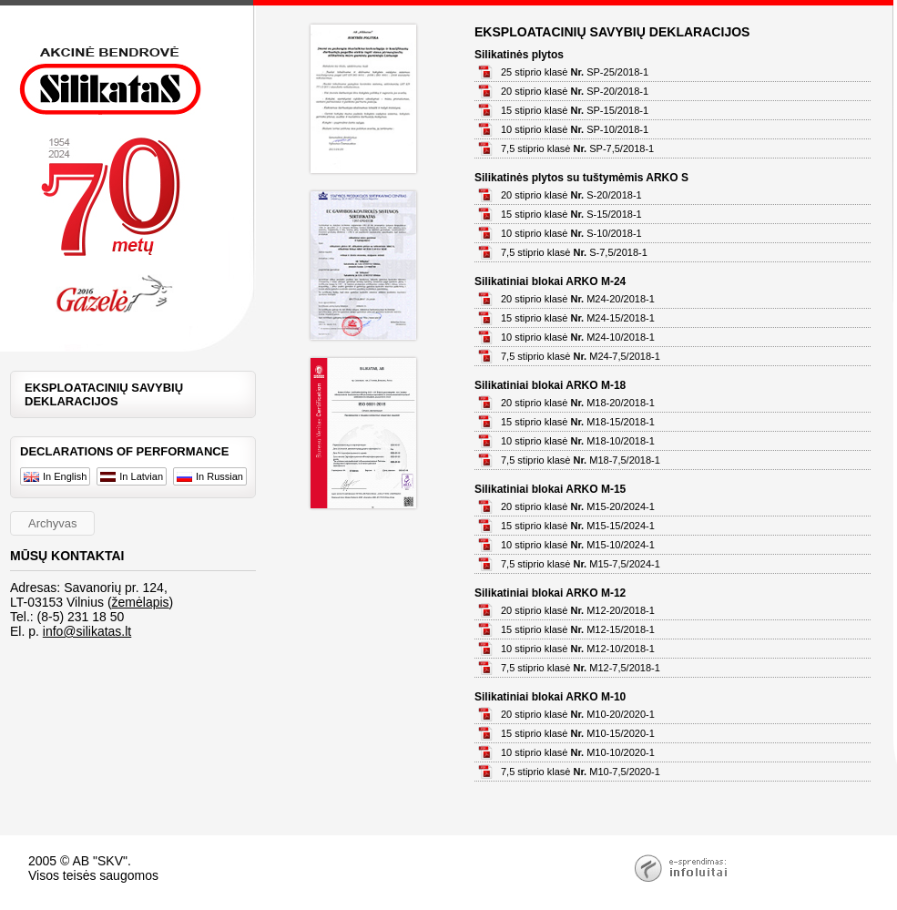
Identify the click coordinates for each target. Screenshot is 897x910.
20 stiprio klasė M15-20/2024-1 (578, 506)
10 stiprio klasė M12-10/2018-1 (578, 648)
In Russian (210, 476)
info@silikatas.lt (87, 631)
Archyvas (52, 523)
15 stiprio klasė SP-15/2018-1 (574, 110)
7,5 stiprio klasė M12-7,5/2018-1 (580, 667)
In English (55, 476)
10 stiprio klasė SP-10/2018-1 (574, 129)
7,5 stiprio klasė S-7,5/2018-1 (574, 252)
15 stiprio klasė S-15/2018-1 (571, 214)
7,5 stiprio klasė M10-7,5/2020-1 (580, 771)
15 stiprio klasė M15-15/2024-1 (578, 525)
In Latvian (131, 476)
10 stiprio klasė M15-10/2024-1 (578, 544)
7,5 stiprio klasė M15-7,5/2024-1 (580, 563)
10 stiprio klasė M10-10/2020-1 (578, 752)
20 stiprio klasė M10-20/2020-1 (578, 714)
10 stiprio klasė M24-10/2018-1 (578, 337)
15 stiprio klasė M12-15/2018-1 (578, 629)
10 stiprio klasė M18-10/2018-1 (578, 440)
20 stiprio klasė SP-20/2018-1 (574, 91)
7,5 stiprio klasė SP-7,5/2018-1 (577, 148)
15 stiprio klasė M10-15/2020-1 (578, 733)
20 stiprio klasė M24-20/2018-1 (578, 298)
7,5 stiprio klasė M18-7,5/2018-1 (580, 460)
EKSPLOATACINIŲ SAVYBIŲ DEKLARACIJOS (104, 394)
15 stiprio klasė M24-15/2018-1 (578, 317)
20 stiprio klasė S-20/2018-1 (571, 194)
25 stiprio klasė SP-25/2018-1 (574, 71)
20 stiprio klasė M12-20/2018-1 (578, 610)
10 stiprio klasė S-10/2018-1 (571, 233)
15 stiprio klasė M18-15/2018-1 (578, 421)
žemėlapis (140, 602)
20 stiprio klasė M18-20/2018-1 (578, 402)
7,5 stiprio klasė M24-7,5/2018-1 (580, 356)
